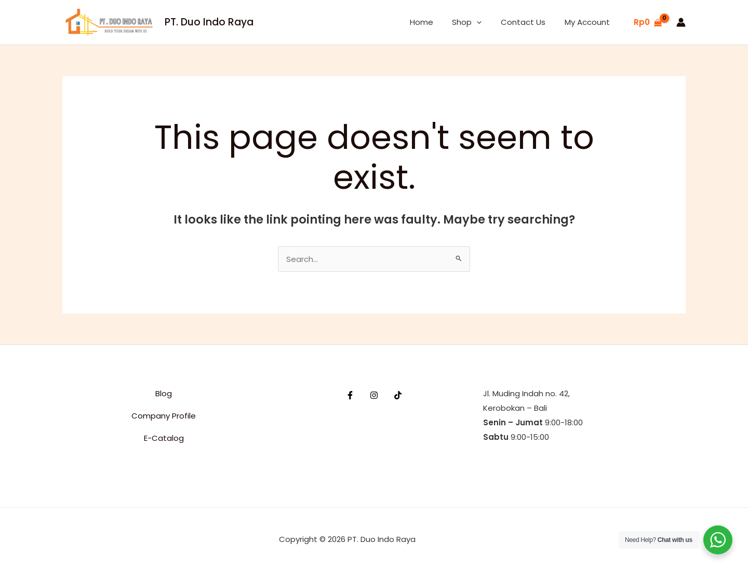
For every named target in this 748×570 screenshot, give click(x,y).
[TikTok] (398, 395)
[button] (485, 22)
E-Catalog (164, 438)
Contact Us (528, 22)
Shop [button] (475, 22)
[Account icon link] (681, 22)
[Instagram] (374, 395)
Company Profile (163, 415)
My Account (588, 22)
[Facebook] (350, 395)
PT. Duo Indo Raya (209, 22)
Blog (163, 393)
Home (433, 22)
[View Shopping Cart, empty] (648, 22)
